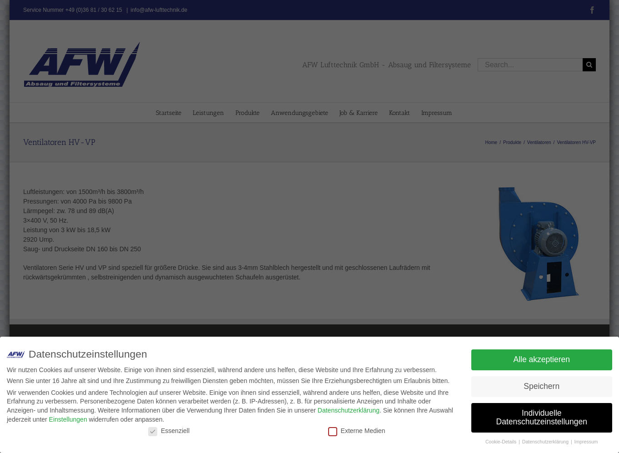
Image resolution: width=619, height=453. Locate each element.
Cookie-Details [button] (501, 441)
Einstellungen (68, 419)
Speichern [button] (541, 386)
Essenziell (169, 430)
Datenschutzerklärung (348, 410)
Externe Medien (356, 430)
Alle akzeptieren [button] (541, 359)
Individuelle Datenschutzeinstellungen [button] (541, 417)
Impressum (586, 441)
